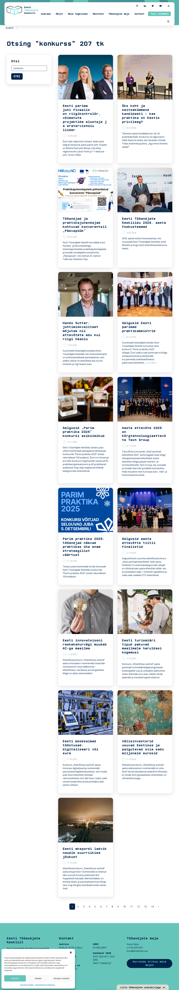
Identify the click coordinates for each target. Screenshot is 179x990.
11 (131, 906)
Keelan (38, 978)
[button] (70, 952)
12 (138, 906)
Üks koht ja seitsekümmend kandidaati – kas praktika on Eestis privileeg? (141, 114)
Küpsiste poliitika (27, 985)
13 (145, 906)
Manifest (98, 14)
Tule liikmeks (159, 13)
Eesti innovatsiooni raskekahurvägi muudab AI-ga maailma (85, 644)
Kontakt (139, 14)
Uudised (46, 14)
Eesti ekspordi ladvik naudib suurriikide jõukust (85, 853)
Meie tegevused (78, 14)
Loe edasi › (151, 362)
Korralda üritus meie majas (149, 963)
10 (124, 906)
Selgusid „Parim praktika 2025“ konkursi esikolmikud (84, 432)
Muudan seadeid (61, 978)
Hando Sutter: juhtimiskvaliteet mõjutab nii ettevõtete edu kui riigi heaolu (81, 331)
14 (152, 906)
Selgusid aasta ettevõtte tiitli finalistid (139, 543)
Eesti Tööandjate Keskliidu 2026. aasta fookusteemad (144, 223)
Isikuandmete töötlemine (45, 985)
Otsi (17, 76)
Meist (59, 14)
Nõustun (15, 978)
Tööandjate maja (118, 14)
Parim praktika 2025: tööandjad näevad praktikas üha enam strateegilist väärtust (84, 547)
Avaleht (9, 27)
